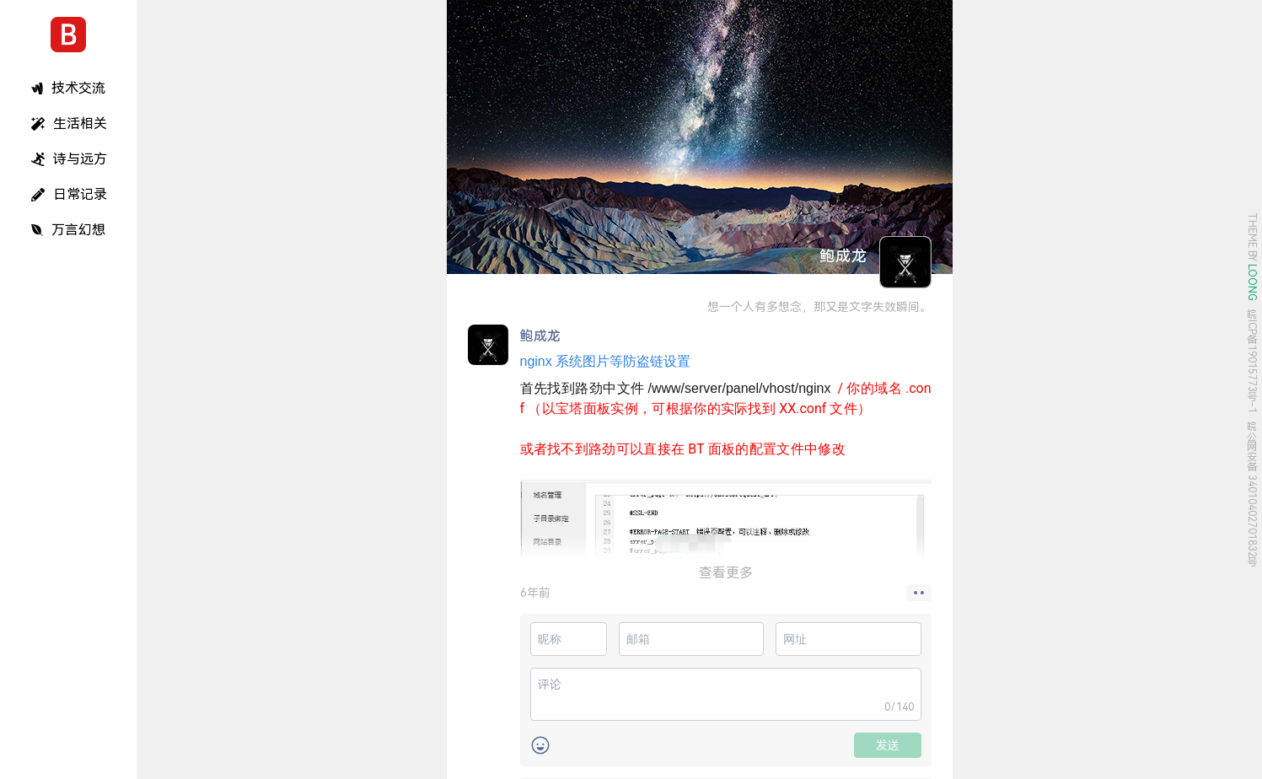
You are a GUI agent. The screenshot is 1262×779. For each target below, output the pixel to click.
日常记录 (69, 194)
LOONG (1252, 282)
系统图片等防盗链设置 (605, 361)
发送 (888, 745)
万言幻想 (68, 230)
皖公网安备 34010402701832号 (1252, 494)
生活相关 (69, 124)
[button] (919, 592)
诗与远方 (69, 159)
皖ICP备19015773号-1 (1252, 361)
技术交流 (68, 88)
